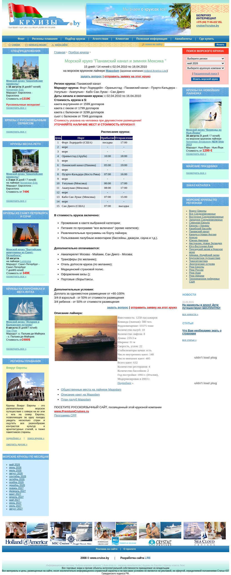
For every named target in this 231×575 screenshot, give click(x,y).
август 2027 (16, 508)
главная (16, 44)
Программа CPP (65, 415)
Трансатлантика (198, 261)
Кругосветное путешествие (204, 258)
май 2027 (14, 500)
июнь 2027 (15, 502)
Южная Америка (198, 240)
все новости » (190, 314)
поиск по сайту (153, 44)
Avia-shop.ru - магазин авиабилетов (122, 565)
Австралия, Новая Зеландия (205, 243)
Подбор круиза (75, 38)
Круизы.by (31, 15)
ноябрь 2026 (16, 482)
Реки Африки (196, 275)
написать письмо (38, 44)
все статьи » (189, 340)
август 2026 (16, 473)
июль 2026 (15, 470)
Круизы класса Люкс (174, 565)
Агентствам (100, 38)
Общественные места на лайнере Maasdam (91, 389)
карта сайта (61, 44)
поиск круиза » (35, 438)
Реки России (196, 269)
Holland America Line (155, 70)
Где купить (206, 38)
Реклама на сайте (107, 549)
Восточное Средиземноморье (206, 216)
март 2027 (15, 494)
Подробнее (124, 383)
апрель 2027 (16, 497)
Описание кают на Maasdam (80, 394)
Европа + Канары (199, 225)
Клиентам (122, 38)
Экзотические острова (202, 264)
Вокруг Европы (197, 210)
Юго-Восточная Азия (201, 246)
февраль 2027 (17, 491)
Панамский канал (199, 231)
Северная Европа (199, 222)
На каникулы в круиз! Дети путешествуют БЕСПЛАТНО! (201, 306)
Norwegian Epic (15, 89)
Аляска (193, 237)
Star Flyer (11, 330)
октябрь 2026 (17, 479)
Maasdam (112, 70)
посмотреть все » (16, 107)
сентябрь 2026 (17, 476)
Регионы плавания (44, 38)
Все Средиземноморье (202, 213)
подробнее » (13, 438)
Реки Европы (196, 266)
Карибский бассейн (200, 228)
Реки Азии (195, 272)
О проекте (129, 549)
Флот (21, 38)
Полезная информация (151, 38)
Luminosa (25, 261)
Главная (59, 52)
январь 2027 (16, 488)
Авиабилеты (183, 38)
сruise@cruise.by (207, 25)
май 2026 (14, 464)
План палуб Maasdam (76, 399)
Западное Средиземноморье (206, 219)
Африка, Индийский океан (204, 255)
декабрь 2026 (17, 485)
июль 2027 (15, 505)
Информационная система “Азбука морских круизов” (74, 565)
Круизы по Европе (152, 565)
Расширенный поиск (205, 73)
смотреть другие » (16, 444)
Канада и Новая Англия (202, 234)
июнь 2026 (15, 467)
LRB (148, 558)
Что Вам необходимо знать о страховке (201, 332)
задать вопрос (91, 76)
